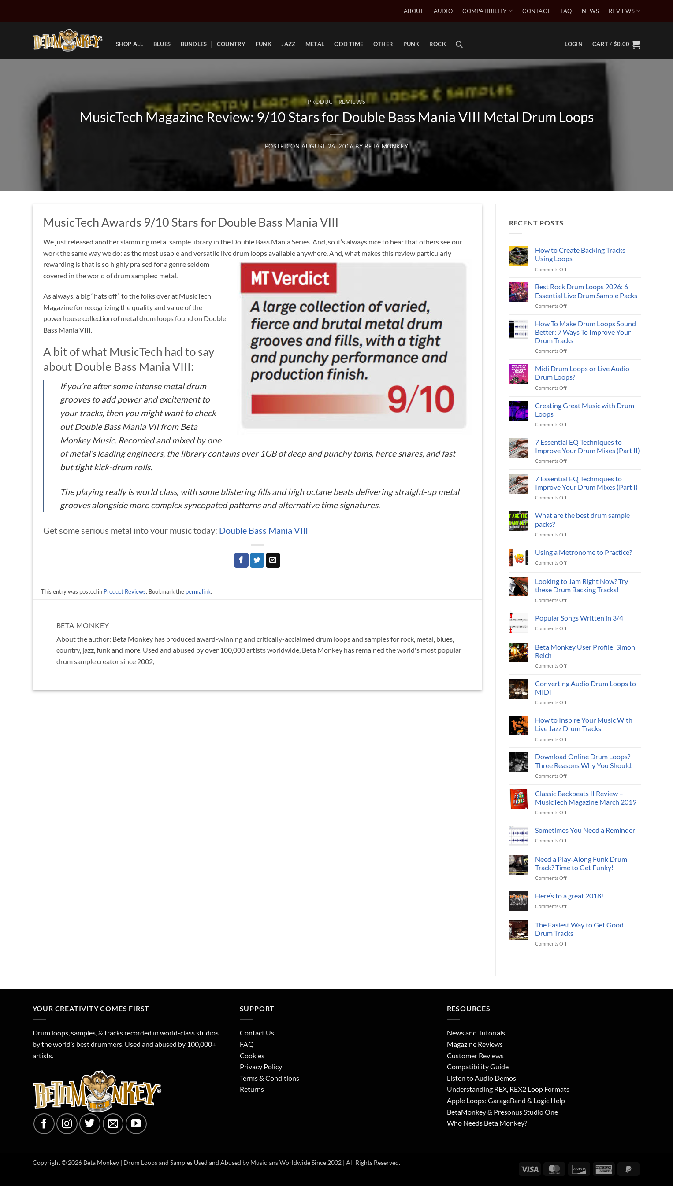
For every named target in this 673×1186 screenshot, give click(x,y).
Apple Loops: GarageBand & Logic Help (506, 1100)
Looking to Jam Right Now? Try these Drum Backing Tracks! (581, 585)
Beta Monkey (386, 146)
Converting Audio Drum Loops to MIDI (585, 687)
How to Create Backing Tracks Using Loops (580, 254)
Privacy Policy (261, 1066)
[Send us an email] (113, 1123)
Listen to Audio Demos (481, 1078)
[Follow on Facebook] (44, 1123)
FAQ (566, 11)
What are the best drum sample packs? (582, 519)
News (590, 11)
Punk (411, 44)
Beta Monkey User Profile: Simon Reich (585, 651)
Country (231, 44)
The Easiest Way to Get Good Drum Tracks (579, 928)
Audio (443, 11)
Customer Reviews (475, 1055)
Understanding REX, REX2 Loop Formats (508, 1089)
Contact (536, 11)
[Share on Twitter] (257, 560)
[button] (616, 44)
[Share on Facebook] (241, 560)
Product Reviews (337, 101)
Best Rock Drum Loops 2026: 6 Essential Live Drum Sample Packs (586, 290)
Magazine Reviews (475, 1044)
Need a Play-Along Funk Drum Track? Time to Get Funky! (581, 863)
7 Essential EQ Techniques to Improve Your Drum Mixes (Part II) (587, 446)
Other (383, 44)
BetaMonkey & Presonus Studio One (502, 1112)
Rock (437, 44)
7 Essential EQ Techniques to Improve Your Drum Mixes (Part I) (586, 482)
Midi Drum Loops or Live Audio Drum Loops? (582, 372)
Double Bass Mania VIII (263, 530)
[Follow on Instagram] (67, 1123)
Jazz (288, 44)
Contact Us (257, 1032)
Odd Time (348, 44)
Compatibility (487, 11)
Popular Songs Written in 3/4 (579, 617)
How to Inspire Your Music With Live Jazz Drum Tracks (583, 724)
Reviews (624, 11)
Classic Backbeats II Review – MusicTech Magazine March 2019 (585, 797)
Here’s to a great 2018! (569, 895)
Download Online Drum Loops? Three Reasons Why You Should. (583, 760)
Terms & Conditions (269, 1078)
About (414, 11)
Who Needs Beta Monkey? (487, 1123)
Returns (252, 1089)
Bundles (194, 44)
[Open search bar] (459, 44)
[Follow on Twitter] (89, 1123)
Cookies (252, 1055)
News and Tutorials (476, 1032)
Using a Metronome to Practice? (583, 552)
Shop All (130, 44)
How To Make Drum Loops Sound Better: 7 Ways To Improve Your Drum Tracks (585, 331)
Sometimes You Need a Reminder (585, 830)
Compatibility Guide (478, 1066)
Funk (263, 44)
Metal (314, 44)
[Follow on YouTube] (136, 1123)
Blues (162, 44)
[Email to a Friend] (273, 560)
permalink (198, 591)
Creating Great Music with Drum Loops (584, 409)
